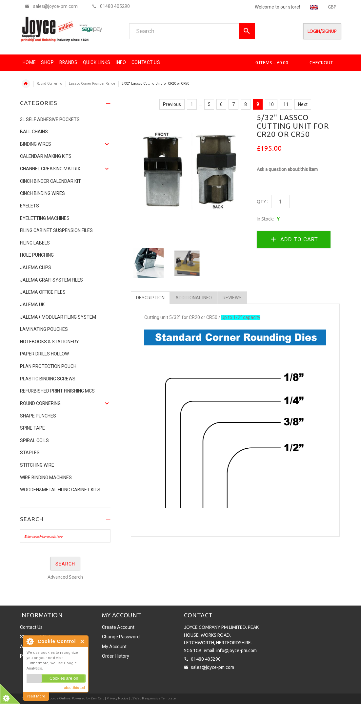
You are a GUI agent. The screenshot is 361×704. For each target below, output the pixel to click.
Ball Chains (34, 131)
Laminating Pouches (44, 329)
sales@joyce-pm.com (212, 667)
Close (82, 641)
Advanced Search (65, 577)
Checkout (321, 62)
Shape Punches (38, 415)
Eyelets (29, 205)
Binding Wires (35, 144)
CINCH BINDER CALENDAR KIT (50, 181)
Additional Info (193, 297)
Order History (115, 656)
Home (26, 83)
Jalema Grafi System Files (51, 280)
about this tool (74, 688)
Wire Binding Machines (46, 477)
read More (36, 696)
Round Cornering (49, 83)
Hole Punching (37, 255)
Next (303, 104)
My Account (114, 646)
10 (271, 104)
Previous (172, 104)
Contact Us (31, 627)
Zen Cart (97, 698)
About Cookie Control (29, 641)
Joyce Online (60, 698)
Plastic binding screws (47, 378)
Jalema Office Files (43, 292)
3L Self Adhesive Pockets (50, 119)
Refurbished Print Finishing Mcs (57, 391)
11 (286, 104)
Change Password (121, 636)
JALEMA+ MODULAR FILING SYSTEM (58, 317)
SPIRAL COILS (34, 440)
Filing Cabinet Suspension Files (56, 230)
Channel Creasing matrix (50, 168)
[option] (148, 263)
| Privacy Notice (116, 698)
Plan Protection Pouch (48, 366)
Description (150, 297)
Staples (30, 452)
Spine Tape (32, 428)
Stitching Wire (37, 465)
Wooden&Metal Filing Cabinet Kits (60, 489)
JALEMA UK (32, 304)
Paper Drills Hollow (44, 353)
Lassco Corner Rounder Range (92, 83)
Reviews (232, 297)
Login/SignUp (322, 31)
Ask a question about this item (287, 169)
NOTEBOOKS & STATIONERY (49, 341)
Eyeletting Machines (45, 218)
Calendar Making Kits (45, 156)
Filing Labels (35, 242)
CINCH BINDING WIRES (42, 193)
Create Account (118, 627)
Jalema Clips (35, 267)
